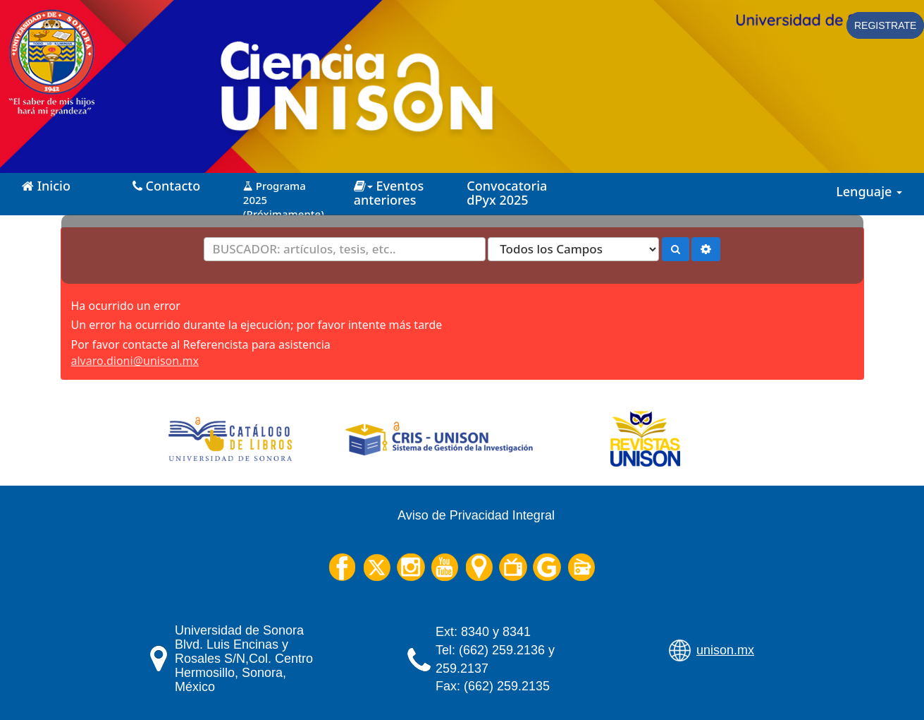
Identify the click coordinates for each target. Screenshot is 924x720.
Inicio (46, 185)
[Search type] (573, 249)
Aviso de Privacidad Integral (476, 515)
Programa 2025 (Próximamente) (283, 194)
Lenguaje (869, 191)
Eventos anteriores (389, 192)
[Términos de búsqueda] (345, 249)
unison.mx (725, 650)
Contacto (166, 185)
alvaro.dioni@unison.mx (135, 360)
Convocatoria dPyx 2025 (507, 192)
